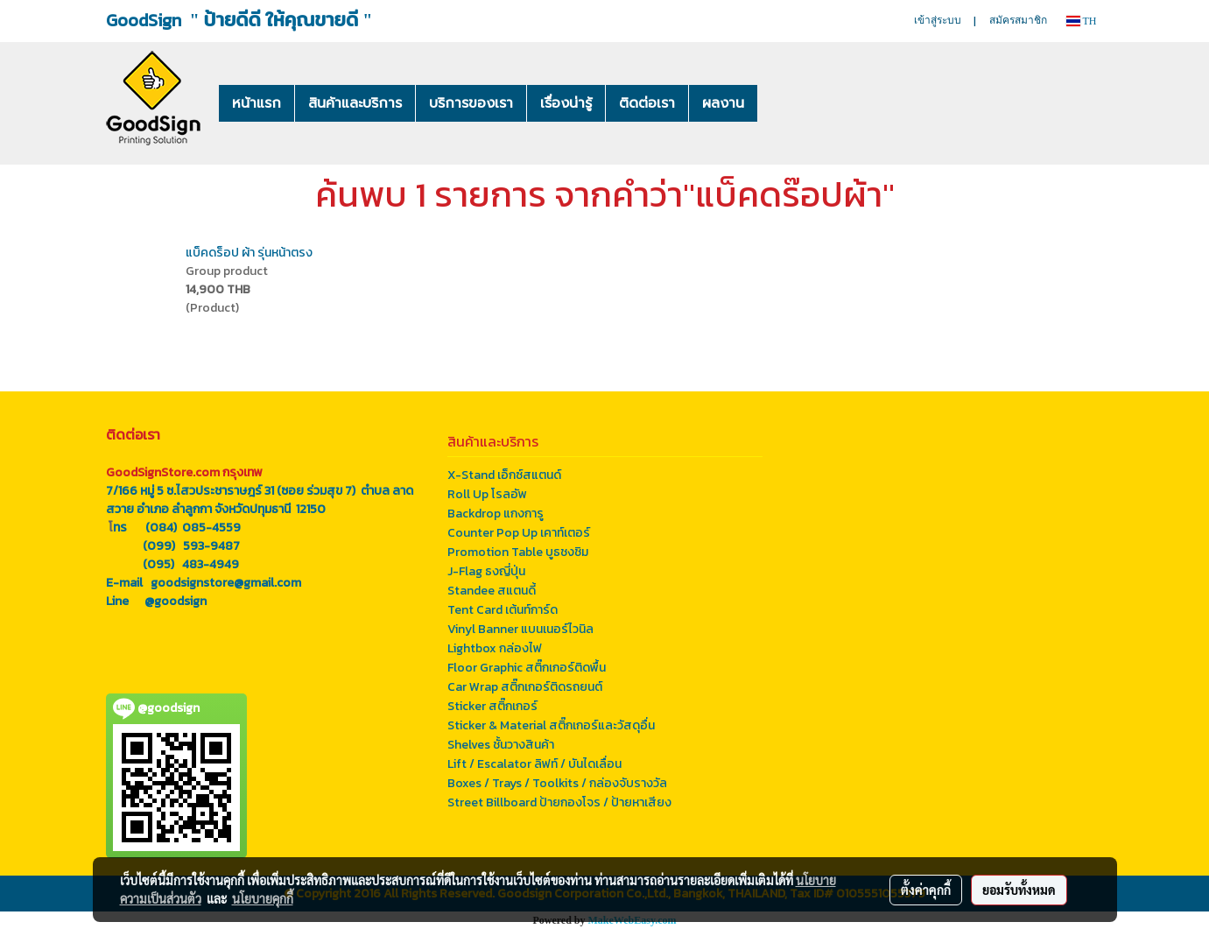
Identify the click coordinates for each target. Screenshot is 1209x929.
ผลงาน (723, 103)
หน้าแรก (256, 103)
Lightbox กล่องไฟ (494, 648)
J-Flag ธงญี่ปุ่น (486, 571)
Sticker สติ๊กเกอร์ (492, 706)
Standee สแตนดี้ (491, 590)
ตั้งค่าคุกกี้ (926, 889)
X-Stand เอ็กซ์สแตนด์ (504, 475)
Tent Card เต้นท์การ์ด (502, 610)
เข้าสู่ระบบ (937, 20)
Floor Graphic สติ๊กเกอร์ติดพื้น (526, 667)
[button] (783, 103)
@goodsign (175, 601)
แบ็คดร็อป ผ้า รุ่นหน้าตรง (249, 252)
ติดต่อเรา (647, 103)
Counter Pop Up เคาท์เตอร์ (518, 533)
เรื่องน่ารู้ (566, 103)
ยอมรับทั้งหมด (1019, 889)
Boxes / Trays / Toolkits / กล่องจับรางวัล (557, 783)
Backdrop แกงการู (495, 513)
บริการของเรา (471, 103)
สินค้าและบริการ (355, 103)
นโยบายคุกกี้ (262, 898)
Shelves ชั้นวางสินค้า (500, 744)
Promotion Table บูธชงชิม (517, 552)
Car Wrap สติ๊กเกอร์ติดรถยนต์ (524, 687)
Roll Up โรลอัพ (487, 494)
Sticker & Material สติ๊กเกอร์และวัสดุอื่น (551, 725)
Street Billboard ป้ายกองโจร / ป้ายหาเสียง (559, 802)
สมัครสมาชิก (1018, 20)
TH (1081, 21)
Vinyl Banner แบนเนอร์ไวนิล (520, 629)
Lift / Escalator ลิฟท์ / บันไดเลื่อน (534, 764)
